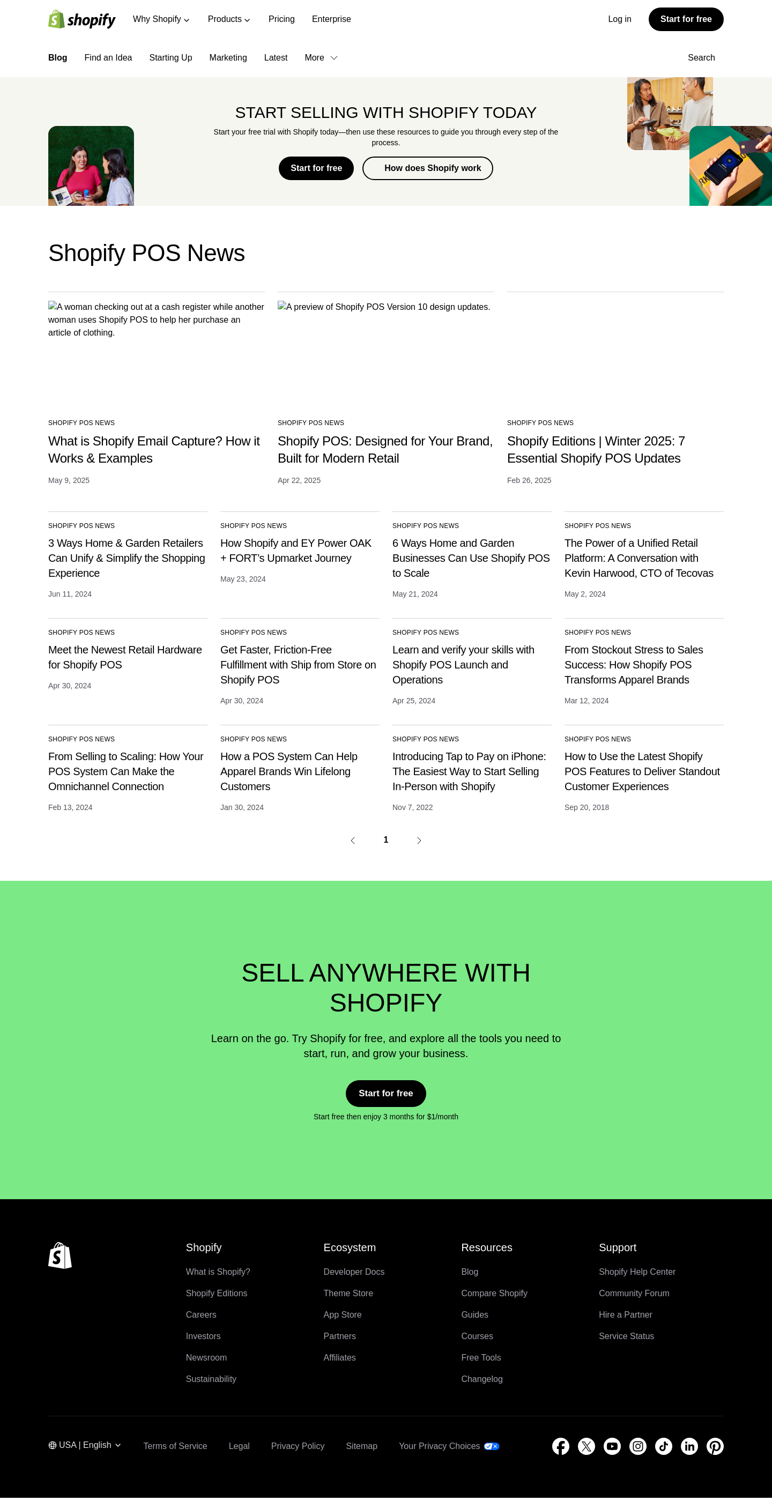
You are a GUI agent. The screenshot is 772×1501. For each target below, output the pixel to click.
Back (136, 189)
